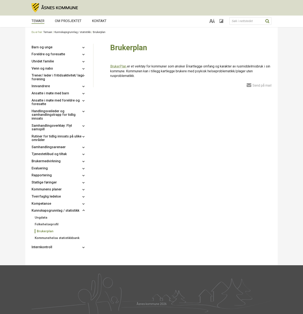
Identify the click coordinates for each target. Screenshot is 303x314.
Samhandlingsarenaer (49, 147)
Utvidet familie (43, 61)
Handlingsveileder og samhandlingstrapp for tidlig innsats (54, 114)
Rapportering (42, 175)
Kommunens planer (47, 189)
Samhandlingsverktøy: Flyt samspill (52, 127)
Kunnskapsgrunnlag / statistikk (72, 32)
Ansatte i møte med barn (50, 93)
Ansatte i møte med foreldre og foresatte (56, 102)
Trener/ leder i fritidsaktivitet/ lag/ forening (58, 77)
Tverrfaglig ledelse (46, 196)
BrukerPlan (118, 66)
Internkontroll (42, 247)
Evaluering (40, 168)
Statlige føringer (44, 182)
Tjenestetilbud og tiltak (49, 154)
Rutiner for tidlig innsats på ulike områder (56, 138)
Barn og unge (42, 47)
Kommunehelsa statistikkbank (57, 238)
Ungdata (41, 217)
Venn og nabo (42, 68)
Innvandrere (41, 86)
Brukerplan (99, 32)
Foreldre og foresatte (48, 54)
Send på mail (259, 85)
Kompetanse (41, 204)
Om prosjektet (68, 21)
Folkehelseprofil (46, 224)
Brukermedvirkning (46, 161)
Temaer (38, 21)
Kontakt (99, 21)
